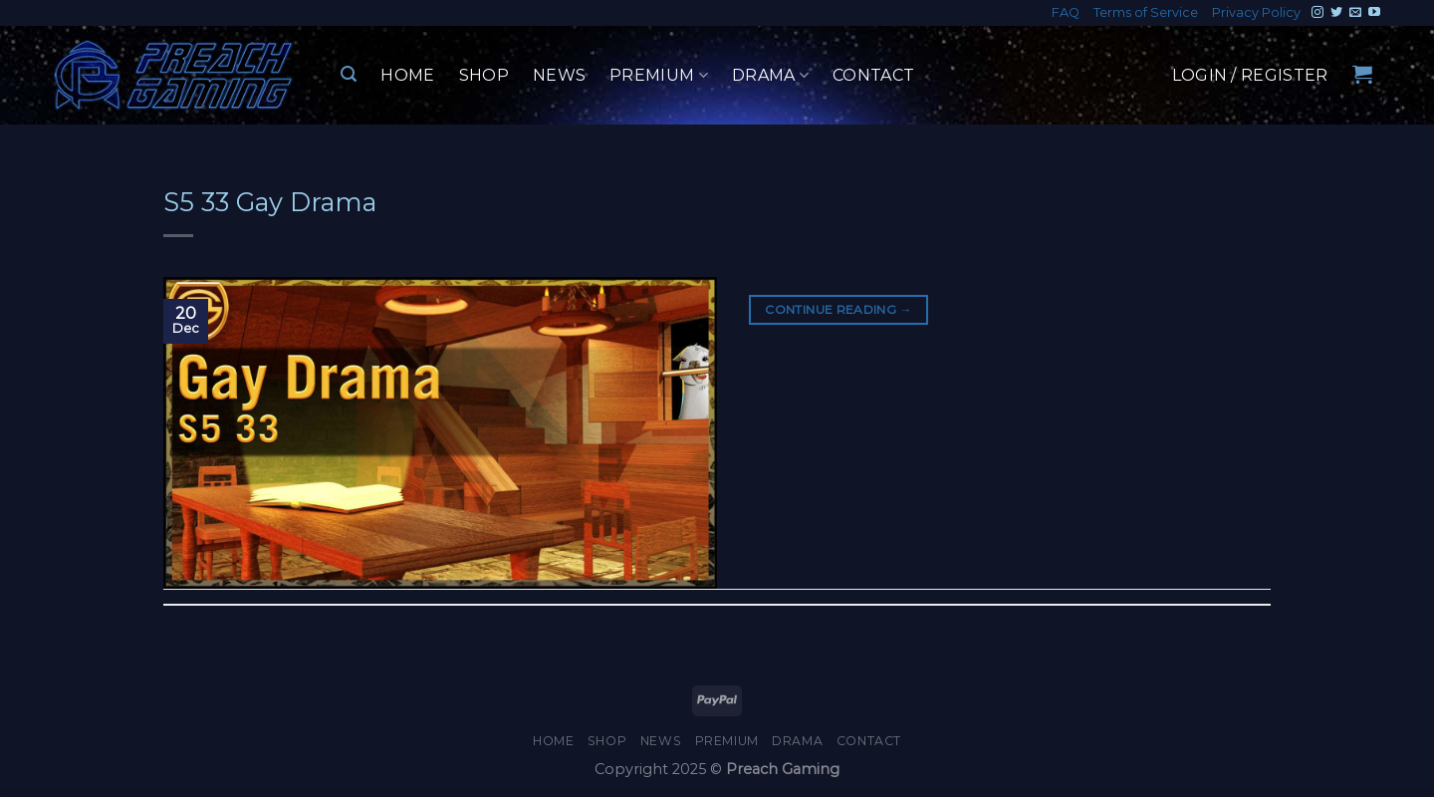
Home (407, 75)
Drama (770, 76)
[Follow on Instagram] (1317, 13)
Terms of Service (1145, 12)
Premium (658, 76)
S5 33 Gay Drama (269, 201)
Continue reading (838, 309)
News (559, 75)
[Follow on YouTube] (1374, 13)
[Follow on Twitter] (1336, 13)
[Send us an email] (1355, 13)
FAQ (1065, 12)
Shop (484, 75)
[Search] (348, 74)
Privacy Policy (1256, 12)
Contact (873, 75)
